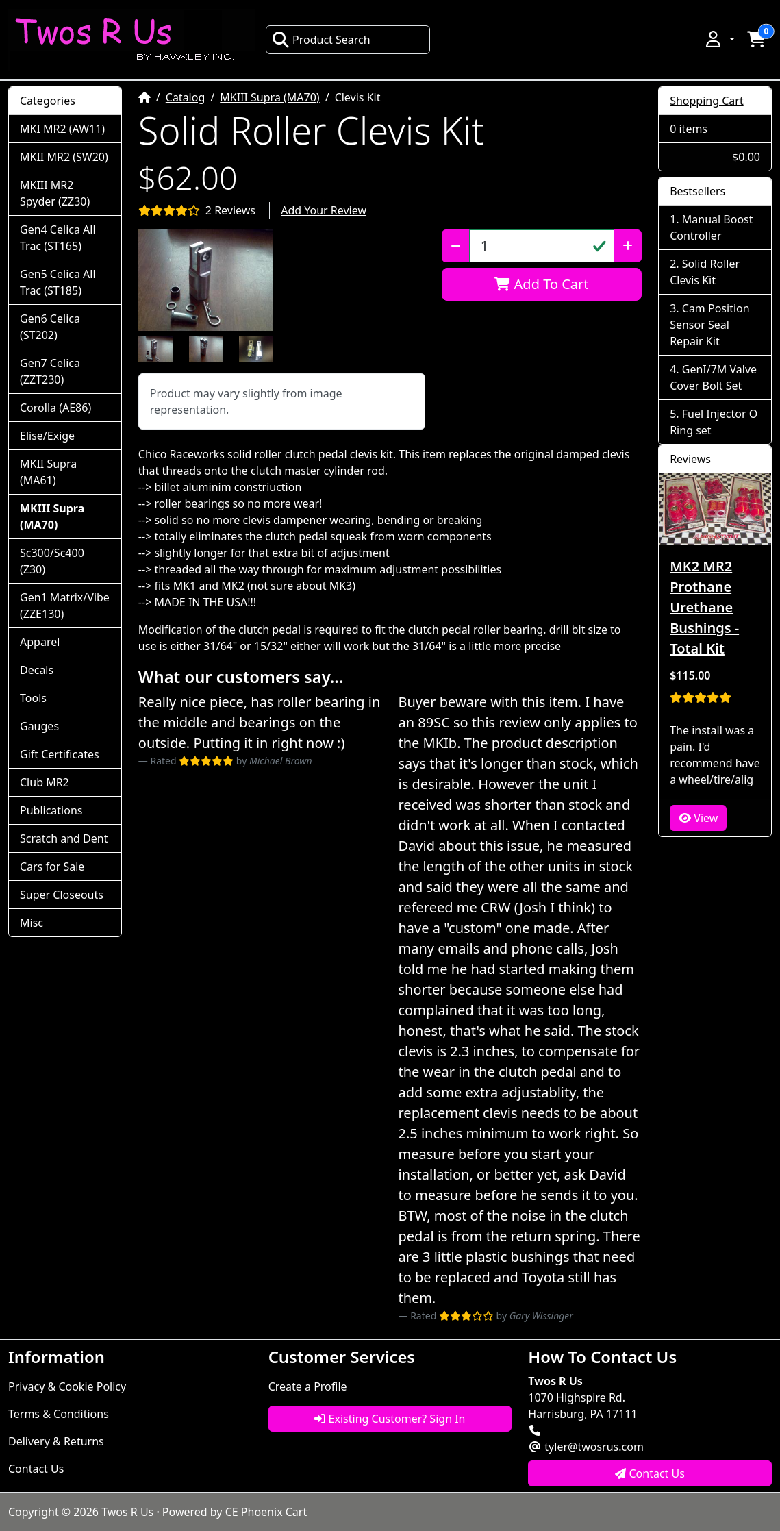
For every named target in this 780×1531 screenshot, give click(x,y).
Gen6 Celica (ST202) (50, 327)
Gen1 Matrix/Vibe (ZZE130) (65, 605)
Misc (31, 922)
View (698, 817)
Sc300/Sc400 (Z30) (52, 561)
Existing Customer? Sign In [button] (389, 1418)
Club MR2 (44, 782)
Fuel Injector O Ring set (713, 422)
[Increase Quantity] (628, 245)
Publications (51, 810)
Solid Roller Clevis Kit (705, 272)
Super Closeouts (61, 894)
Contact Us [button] (650, 1473)
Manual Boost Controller (711, 227)
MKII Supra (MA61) (48, 472)
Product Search (321, 39)
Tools (33, 698)
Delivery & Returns (56, 1441)
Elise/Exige (47, 435)
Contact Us (36, 1468)
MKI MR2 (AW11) (62, 128)
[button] (719, 39)
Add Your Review (323, 210)
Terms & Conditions (58, 1413)
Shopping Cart (707, 100)
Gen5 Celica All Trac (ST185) (58, 282)
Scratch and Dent (64, 838)
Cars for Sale (52, 866)
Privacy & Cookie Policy (67, 1386)
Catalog (185, 97)
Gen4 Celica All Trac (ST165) (58, 237)
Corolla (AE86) (55, 407)
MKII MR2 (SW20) (64, 156)
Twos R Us (127, 1511)
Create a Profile (307, 1386)
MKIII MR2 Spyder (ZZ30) (55, 193)
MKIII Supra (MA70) (269, 97)
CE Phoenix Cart (266, 1511)
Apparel (40, 641)
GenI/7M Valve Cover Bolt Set (713, 377)
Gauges (39, 726)
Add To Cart (541, 284)
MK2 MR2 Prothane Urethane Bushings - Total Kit (704, 607)
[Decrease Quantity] (456, 245)
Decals (36, 669)
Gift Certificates (59, 754)
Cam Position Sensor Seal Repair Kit (709, 325)
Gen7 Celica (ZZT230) (50, 371)
